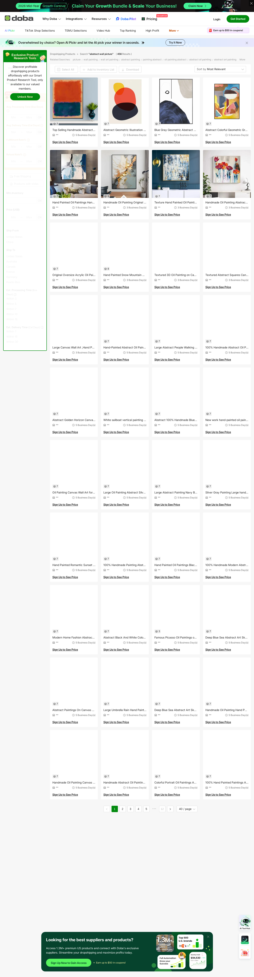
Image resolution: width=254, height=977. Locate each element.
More (174, 30)
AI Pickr (10, 30)
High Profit (152, 30)
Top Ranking (128, 30)
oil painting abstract (175, 59)
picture (77, 59)
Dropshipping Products (62, 53)
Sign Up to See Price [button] (65, 142)
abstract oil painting (200, 59)
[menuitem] (10, 30)
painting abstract (152, 59)
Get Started (238, 18)
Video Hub (103, 30)
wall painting (91, 59)
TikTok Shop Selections (40, 30)
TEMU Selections (76, 30)
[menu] (97, 30)
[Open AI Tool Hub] (245, 922)
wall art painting (109, 59)
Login (216, 19)
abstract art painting (225, 59)
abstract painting (130, 59)
